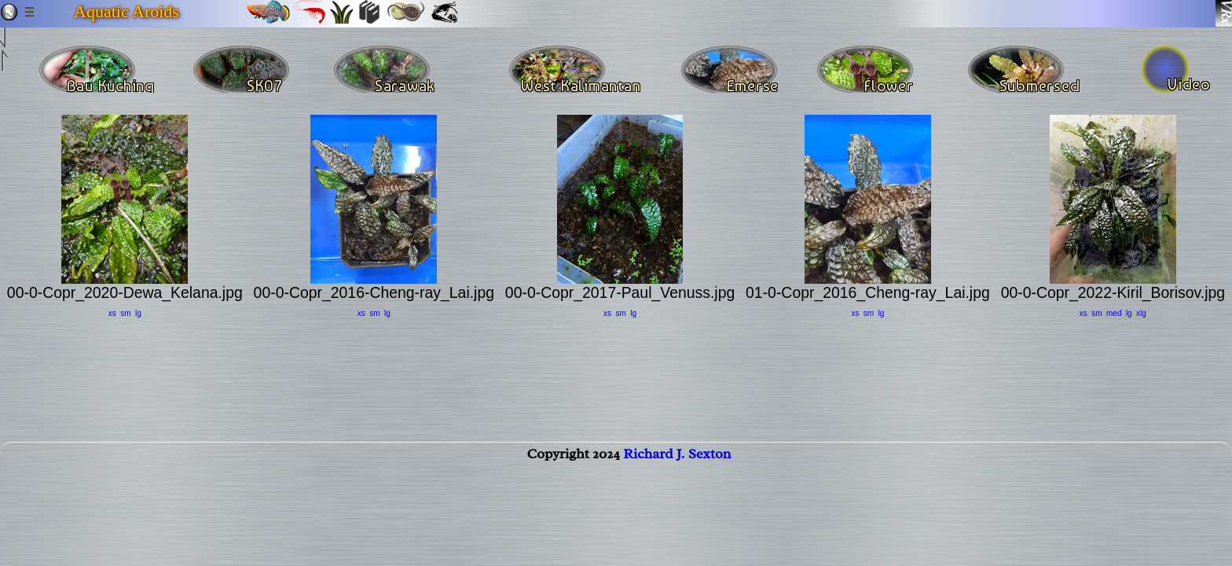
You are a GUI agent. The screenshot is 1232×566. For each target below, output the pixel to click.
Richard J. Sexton (677, 469)
